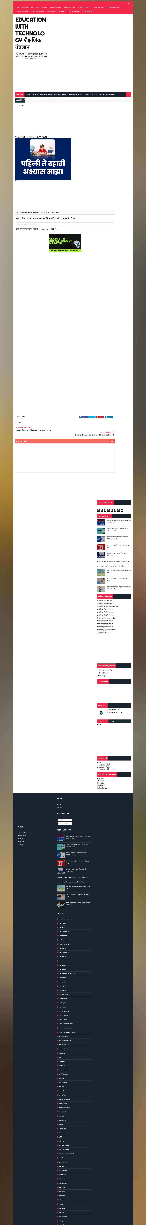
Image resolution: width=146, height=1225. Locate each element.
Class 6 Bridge (61, 678)
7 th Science (61, 627)
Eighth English (62, 694)
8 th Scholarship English (65, 631)
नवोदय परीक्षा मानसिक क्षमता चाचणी (65, 812)
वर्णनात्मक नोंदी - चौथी (104, 372)
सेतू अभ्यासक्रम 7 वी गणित (62, 933)
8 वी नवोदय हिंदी (60, 648)
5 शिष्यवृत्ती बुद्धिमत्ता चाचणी (63, 602)
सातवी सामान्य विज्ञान (61, 912)
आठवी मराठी (60, 749)
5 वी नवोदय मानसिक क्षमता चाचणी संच (108, 210)
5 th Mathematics (62, 590)
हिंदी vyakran (61, 971)
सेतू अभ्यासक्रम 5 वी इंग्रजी (62, 917)
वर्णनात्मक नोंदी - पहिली (104, 367)
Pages (103, 324)
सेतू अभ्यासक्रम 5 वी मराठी (62, 921)
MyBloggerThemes (57, 1178)
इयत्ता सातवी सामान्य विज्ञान (63, 766)
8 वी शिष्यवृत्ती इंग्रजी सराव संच (106, 230)
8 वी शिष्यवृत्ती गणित (61, 657)
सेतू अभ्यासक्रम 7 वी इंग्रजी (62, 929)
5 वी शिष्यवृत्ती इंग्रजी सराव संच (106, 218)
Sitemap (20, 503)
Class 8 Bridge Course (64, 686)
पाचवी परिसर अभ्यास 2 (62, 820)
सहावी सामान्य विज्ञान (61, 887)
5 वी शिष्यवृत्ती (101, 389)
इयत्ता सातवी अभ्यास (55, 9)
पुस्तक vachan (61, 833)
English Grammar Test (85, 71)
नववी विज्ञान (59, 799)
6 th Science (61, 615)
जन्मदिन (59, 791)
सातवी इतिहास (60, 891)
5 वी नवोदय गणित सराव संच (105, 207)
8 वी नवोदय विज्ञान (61, 644)
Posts (59, 478)
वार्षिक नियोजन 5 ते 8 (73, 13)
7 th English (61, 619)
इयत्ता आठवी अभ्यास (69, 9)
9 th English (61, 665)
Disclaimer (20, 500)
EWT (114, 324)
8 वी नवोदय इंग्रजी (61, 636)
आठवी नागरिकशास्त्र (61, 740)
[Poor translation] (7, 1195)
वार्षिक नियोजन (60, 849)
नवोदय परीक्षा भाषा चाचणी (63, 808)
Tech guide (60, 724)
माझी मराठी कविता (61, 841)
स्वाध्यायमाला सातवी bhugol (63, 954)
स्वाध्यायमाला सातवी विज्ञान (62, 963)
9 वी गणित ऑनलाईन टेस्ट (62, 669)
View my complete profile (115, 315)
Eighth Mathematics (63, 699)
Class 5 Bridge (61, 673)
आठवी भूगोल (60, 745)
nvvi (58, 715)
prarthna (60, 719)
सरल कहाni (60, 862)
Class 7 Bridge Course (64, 682)
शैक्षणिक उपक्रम (60, 854)
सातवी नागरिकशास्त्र (61, 900)
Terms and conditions (24, 491)
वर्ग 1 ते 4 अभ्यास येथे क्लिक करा (106, 273)
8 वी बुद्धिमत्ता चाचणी (61, 652)
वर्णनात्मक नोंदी (51, 13)
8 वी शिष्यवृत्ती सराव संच (37, 13)
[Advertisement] (94, 32)
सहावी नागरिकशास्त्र (61, 875)
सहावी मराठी (60, 883)
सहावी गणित (60, 870)
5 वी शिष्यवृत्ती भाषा (61, 598)
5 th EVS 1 (60, 585)
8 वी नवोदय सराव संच (22, 13)
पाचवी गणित (60, 816)
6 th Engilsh (61, 606)
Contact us (20, 497)
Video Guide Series (63, 728)
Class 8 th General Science (65, 690)
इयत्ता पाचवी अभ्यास (27, 9)
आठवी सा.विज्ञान (60, 753)
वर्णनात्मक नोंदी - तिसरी (104, 371)
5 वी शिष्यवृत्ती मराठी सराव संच (106, 212)
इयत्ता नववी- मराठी (61, 761)
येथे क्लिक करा (98, 494)
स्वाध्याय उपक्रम (60, 946)
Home (17, 9)
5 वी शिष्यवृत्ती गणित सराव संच (106, 215)
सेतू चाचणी (61, 13)
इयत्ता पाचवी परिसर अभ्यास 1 (63, 757)
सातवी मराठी (60, 908)
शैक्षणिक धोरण (60, 858)
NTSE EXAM (60, 711)
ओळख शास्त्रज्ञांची (61, 770)
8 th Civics (59, 465)
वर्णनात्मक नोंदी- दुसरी (103, 369)
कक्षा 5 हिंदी (59, 774)
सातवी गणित (60, 896)
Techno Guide (117, 71)
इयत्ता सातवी (101, 385)
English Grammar (62, 703)
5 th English (61, 581)
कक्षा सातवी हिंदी (60, 787)
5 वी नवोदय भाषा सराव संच (105, 204)
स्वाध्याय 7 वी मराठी (61, 942)
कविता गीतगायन (21, 76)
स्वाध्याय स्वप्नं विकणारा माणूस (63, 950)
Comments (61, 481)
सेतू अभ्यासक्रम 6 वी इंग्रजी (62, 925)
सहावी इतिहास (60, 866)
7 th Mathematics (62, 623)
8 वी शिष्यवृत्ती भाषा (61, 661)
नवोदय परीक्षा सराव (103, 392)
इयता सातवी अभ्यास (60, 66)
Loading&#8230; (47, 311)
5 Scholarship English (64, 577)
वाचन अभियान (60, 845)
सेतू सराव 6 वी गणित (61, 938)
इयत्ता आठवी (101, 387)
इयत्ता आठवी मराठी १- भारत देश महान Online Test (112, 169)
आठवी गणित (60, 736)
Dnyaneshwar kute (115, 313)
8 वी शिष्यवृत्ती (101, 390)
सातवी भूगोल (60, 904)
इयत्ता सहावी (101, 383)
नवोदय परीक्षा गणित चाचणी (63, 803)
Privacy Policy (21, 494)
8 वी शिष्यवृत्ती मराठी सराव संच (106, 224)
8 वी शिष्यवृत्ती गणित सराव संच (106, 227)
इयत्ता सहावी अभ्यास (41, 9)
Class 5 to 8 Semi (83, 9)
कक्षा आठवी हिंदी (60, 778)
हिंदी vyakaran (61, 967)
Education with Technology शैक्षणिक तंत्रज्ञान (30, 34)
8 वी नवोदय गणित (61, 640)
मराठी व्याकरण (60, 837)
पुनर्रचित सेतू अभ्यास (61, 828)
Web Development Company (31, 1178)
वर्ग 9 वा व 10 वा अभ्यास (104, 276)
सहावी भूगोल (60, 879)
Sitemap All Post (87, 13)
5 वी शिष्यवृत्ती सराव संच (113, 9)
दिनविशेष (59, 795)
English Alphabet (62, 707)
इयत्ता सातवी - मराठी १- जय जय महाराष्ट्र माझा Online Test (113, 165)
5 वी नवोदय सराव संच (97, 9)
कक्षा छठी (59, 782)
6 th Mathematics (62, 610)
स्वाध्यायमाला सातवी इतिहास (63, 958)
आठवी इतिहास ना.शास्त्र (62, 732)
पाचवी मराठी (22, 184)
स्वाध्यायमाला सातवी (103, 71)
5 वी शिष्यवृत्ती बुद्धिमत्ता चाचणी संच (107, 221)
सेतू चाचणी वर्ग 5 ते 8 (103, 236)
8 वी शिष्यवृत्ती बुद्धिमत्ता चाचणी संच (107, 233)
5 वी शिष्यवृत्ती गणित (61, 594)
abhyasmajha (102, 279)
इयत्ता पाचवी (101, 382)
